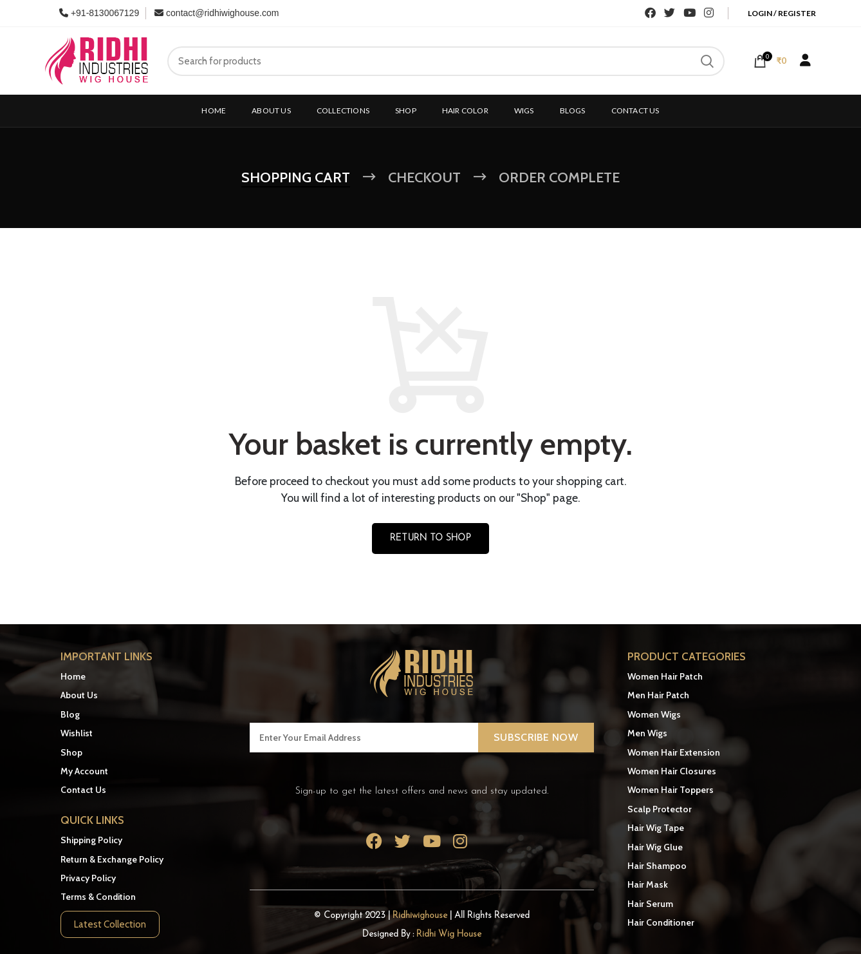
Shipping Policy (91, 840)
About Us (79, 695)
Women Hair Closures (671, 771)
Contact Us (83, 790)
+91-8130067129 (99, 13)
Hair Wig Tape (655, 828)
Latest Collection (110, 924)
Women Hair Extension (673, 752)
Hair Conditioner (660, 922)
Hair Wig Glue (655, 846)
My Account (84, 771)
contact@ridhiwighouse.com (216, 13)
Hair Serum (650, 904)
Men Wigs (647, 733)
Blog (70, 714)
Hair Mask (647, 884)
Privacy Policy (88, 878)
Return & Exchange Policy (111, 858)
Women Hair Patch (665, 676)
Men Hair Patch (658, 695)
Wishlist (76, 733)
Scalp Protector (659, 809)
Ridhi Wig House (448, 934)
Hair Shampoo (657, 866)
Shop (71, 752)
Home (73, 676)
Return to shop (430, 538)
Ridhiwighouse (421, 916)
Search (707, 61)
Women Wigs (654, 714)
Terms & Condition (98, 896)
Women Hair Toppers (670, 790)
